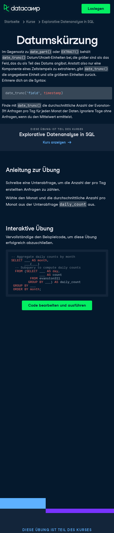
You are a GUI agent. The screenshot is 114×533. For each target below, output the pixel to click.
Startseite (11, 22)
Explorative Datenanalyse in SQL (68, 22)
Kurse (30, 22)
